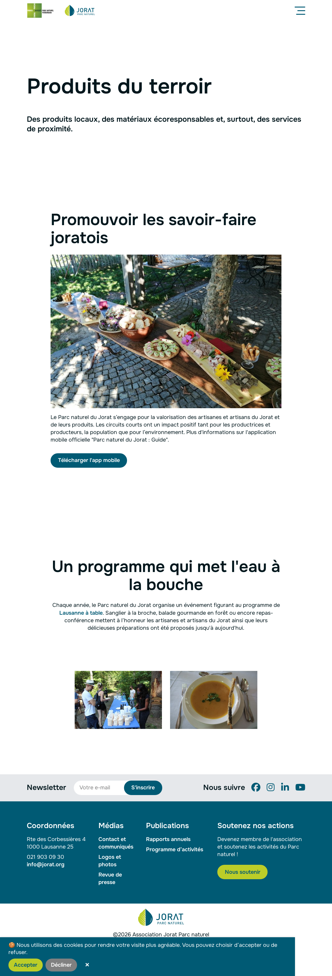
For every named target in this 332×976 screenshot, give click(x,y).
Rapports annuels (168, 839)
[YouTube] (300, 787)
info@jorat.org (45, 864)
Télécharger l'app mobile (89, 460)
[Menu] (301, 10)
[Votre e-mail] (102, 788)
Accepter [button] (25, 965)
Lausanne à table (81, 613)
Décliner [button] (61, 965)
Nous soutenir (242, 872)
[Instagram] (271, 787)
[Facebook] (255, 787)
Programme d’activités (174, 849)
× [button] (87, 965)
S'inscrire (143, 787)
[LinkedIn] (285, 787)
